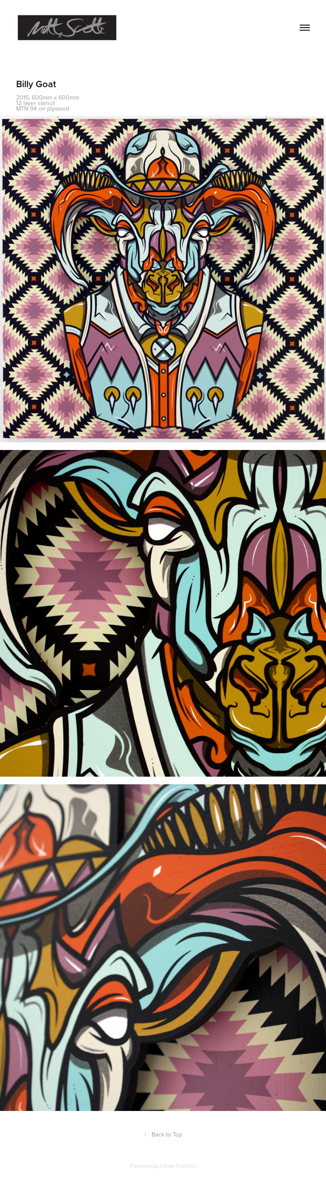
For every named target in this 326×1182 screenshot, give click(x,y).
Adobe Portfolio (177, 1166)
